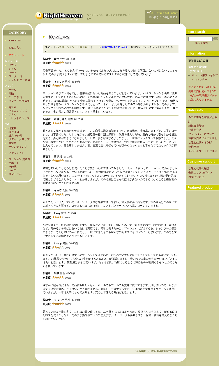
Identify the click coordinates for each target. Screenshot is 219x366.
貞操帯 (12, 143)
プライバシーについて (201, 134)
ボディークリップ (19, 139)
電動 (11, 93)
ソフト (12, 65)
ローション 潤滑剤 (19, 159)
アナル (12, 114)
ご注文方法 (194, 129)
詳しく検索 (201, 42)
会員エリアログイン (200, 172)
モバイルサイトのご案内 (202, 150)
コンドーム (15, 173)
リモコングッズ (18, 110)
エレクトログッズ (19, 118)
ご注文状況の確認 (198, 168)
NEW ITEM (15, 40)
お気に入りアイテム (200, 99)
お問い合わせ (196, 177)
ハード (12, 72)
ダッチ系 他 (15, 97)
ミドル (12, 68)
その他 (12, 166)
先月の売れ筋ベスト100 (202, 86)
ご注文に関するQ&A (200, 142)
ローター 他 (15, 76)
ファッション (16, 152)
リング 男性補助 (19, 101)
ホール (12, 89)
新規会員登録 (196, 125)
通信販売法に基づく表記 (202, 138)
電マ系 (12, 107)
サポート (14, 162)
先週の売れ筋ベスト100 (202, 91)
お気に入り (15, 47)
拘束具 (12, 128)
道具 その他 (15, 135)
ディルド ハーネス (19, 79)
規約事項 (193, 146)
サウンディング (18, 146)
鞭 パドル (14, 131)
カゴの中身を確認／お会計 (164, 12)
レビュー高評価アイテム (202, 95)
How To (13, 170)
